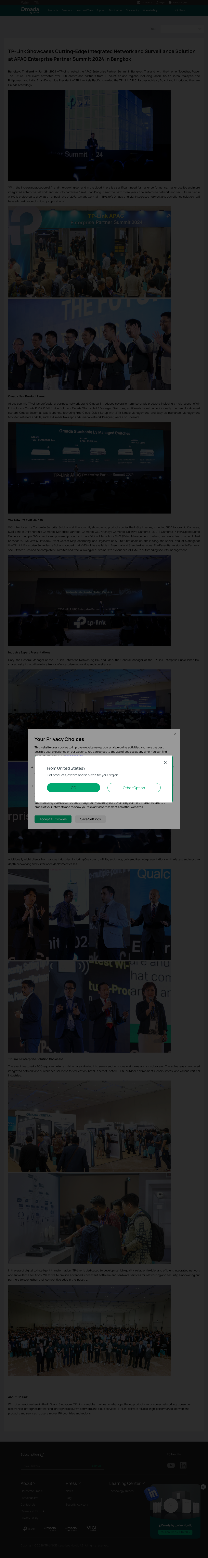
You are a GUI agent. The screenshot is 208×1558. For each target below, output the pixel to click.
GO (73, 787)
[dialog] (104, 779)
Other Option (134, 787)
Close (166, 762)
